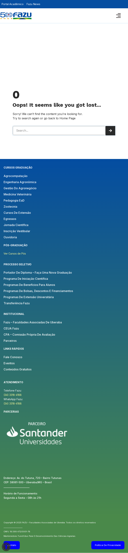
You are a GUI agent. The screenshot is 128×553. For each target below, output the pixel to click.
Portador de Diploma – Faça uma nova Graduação (38, 272)
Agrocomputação (16, 176)
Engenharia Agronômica (20, 182)
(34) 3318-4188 (13, 394)
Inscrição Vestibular (17, 231)
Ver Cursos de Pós (15, 253)
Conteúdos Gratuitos (17, 369)
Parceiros (10, 340)
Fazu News (33, 4)
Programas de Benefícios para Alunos (29, 285)
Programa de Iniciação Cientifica (26, 278)
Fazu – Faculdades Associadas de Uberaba (33, 322)
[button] (118, 15)
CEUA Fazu (11, 328)
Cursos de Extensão (17, 212)
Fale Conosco (13, 357)
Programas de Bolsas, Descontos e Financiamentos (38, 291)
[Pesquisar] (110, 130)
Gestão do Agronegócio (20, 188)
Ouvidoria (10, 237)
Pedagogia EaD (14, 200)
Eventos (9, 363)
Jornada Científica (16, 225)
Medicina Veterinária (17, 194)
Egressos (10, 219)
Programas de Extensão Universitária (29, 297)
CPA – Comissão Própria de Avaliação (29, 334)
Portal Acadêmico (12, 4)
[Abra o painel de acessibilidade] (6, 546)
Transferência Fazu (17, 303)
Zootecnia (10, 206)
